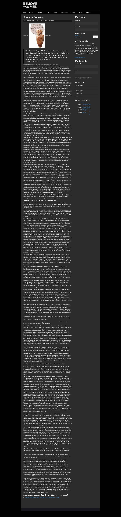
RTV (37, 20)
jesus (50, 497)
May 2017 (84, 109)
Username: (77, 20)
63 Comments (51, 20)
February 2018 (79, 90)
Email (76, 70)
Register (76, 35)
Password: (77, 26)
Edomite (37, 497)
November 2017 (79, 96)
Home (24, 12)
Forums (88, 12)
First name (78, 63)
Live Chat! (80, 12)
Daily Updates (43, 20)
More (56, 12)
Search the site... (97, 12)
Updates (31, 12)
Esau (41, 497)
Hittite (44, 497)
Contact (73, 12)
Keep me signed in (80, 33)
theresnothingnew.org (80, 57)
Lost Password (78, 37)
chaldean (32, 497)
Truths (48, 12)
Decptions (40, 12)
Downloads (64, 12)
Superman (78, 88)
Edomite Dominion (33, 17)
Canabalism (27, 497)
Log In (95, 37)
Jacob (47, 497)
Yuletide (57, 497)
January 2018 (79, 93)
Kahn (53, 497)
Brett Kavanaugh (80, 85)
